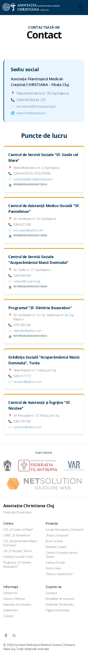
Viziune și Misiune (14, 599)
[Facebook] (6, 635)
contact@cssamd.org (26, 281)
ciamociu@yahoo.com (27, 427)
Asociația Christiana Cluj (28, 505)
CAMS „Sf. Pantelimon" (17, 535)
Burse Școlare (54, 541)
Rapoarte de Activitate (17, 604)
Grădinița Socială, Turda (17, 557)
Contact (8, 616)
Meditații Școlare (56, 547)
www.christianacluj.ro (31, 113)
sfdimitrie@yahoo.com (27, 331)
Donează (51, 593)
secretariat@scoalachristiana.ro (33, 179)
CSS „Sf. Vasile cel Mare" (18, 529)
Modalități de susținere (60, 599)
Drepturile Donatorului (17, 512)
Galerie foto (10, 610)
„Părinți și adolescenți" (59, 574)
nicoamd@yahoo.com (27, 382)
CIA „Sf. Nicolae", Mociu (17, 551)
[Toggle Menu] (81, 7)
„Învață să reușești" (57, 535)
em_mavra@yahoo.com (28, 230)
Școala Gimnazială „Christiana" (64, 529)
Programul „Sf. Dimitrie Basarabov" (17, 564)
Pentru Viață (53, 568)
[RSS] (14, 635)
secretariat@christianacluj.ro (36, 106)
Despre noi (10, 593)
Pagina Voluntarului (57, 610)
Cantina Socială (55, 562)
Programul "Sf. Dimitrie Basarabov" (40, 307)
